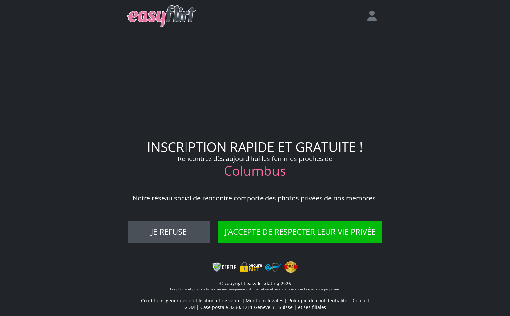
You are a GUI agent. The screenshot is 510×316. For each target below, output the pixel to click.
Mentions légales (264, 300)
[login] (374, 16)
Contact (361, 300)
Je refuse (168, 231)
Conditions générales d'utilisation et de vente (191, 300)
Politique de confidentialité (317, 300)
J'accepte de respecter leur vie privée (300, 231)
